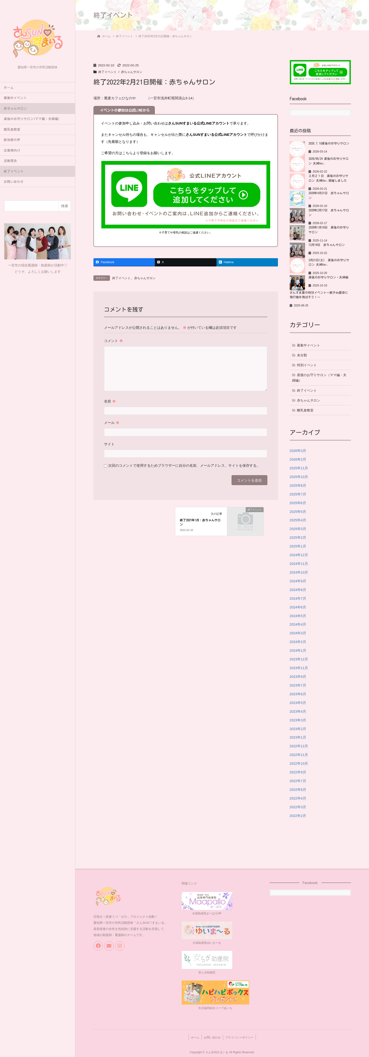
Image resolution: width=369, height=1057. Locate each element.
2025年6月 (298, 503)
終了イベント (14, 171)
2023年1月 (298, 736)
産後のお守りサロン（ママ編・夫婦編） (319, 377)
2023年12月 (299, 658)
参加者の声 (12, 139)
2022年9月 (298, 771)
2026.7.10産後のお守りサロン (330, 143)
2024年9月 (298, 580)
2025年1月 (298, 546)
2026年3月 (298, 451)
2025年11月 (299, 468)
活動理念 (10, 160)
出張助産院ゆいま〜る (207, 941)
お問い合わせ (14, 181)
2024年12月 (299, 554)
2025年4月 (298, 520)
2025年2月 (298, 537)
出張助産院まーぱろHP (207, 911)
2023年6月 (298, 693)
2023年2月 (298, 727)
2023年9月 (298, 676)
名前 (110, 401)
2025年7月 (298, 494)
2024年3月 (298, 632)
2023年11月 (299, 667)
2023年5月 (298, 701)
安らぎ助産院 (206, 970)
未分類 (302, 355)
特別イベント (307, 365)
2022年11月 (299, 753)
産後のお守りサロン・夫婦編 (328, 277)
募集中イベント (15, 98)
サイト (109, 444)
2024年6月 (298, 606)
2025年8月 (298, 485)
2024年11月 (299, 563)
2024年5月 (298, 615)
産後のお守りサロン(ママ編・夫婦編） (32, 119)
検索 (64, 206)
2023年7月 (298, 684)
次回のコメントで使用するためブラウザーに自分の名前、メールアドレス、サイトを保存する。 (184, 466)
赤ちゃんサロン (15, 108)
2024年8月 (298, 589)
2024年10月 (299, 572)
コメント (113, 341)
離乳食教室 (12, 129)
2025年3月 (298, 528)
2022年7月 (298, 779)
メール (111, 423)
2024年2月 (298, 641)
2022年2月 (298, 814)
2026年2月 (298, 459)
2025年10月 (299, 476)
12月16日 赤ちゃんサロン (327, 244)
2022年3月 (298, 805)
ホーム (9, 87)
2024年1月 (298, 649)
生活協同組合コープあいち (215, 1006)
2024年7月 (298, 598)
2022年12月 (299, 745)
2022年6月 (298, 788)
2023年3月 (298, 719)
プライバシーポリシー (241, 1035)
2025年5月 (298, 511)
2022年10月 (299, 762)
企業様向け (12, 150)
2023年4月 (298, 710)
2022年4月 (298, 797)
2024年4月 (298, 624)
